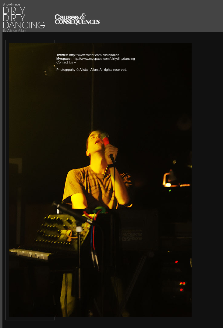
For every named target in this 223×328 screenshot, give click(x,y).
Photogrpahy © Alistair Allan (77, 69)
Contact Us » (66, 62)
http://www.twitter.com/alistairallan (94, 55)
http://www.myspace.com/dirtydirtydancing (104, 58)
